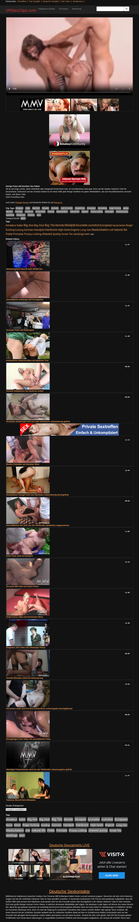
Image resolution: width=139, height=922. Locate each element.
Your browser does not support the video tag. (69, 56)
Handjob (18, 211)
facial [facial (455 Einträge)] (116, 225)
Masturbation (62, 211)
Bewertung (76, 9)
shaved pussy (122, 211)
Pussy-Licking (96, 211)
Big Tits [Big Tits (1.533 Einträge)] (50, 225)
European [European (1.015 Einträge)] (106, 225)
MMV (23, 218)
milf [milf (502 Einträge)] (111, 229)
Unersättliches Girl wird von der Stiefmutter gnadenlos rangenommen (37, 525)
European (91, 208)
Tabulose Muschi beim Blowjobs (20, 800)
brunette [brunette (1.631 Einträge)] (82, 225)
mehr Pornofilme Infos (15, 197)
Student (31, 215)
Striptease (21, 215)
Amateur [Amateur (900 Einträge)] (11, 225)
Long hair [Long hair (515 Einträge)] (85, 229)
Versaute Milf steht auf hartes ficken (22, 586)
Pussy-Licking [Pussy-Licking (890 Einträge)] (33, 233)
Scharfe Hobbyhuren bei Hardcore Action (24, 391)
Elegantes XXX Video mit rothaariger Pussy (25, 647)
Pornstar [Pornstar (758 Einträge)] (18, 233)
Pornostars (63, 9)
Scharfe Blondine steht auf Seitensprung (24, 678)
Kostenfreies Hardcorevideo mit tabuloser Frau (27, 360)
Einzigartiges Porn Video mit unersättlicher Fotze (28, 739)
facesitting (102, 208)
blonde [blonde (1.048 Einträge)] (59, 225)
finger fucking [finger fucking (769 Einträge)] (31, 824)
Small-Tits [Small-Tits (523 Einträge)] (67, 234)
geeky (125, 208)
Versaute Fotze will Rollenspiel (20, 330)
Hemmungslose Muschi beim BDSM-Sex (24, 269)
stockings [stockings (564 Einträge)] (78, 233)
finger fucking (115, 208)
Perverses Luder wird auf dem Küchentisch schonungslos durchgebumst (39, 708)
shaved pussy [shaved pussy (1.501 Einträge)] (51, 234)
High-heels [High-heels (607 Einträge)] (64, 229)
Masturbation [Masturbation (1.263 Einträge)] (100, 229)
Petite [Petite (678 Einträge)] (9, 233)
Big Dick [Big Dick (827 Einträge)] (39, 225)
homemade (40, 211)
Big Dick (36, 208)
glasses (9, 211)
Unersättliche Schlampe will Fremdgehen (24, 299)
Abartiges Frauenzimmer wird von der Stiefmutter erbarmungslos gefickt (39, 769)
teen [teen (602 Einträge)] (87, 233)
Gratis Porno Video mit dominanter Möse (24, 617)
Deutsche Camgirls (51, 1)
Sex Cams (65, 1)
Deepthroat (80, 208)
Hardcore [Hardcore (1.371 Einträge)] (51, 229)
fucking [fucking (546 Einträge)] (19, 229)
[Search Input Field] (110, 9)
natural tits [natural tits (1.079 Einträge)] (120, 229)
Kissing (51, 211)
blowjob (45, 208)
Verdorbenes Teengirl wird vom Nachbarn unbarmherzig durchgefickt (37, 495)
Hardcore (29, 211)
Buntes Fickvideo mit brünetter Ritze (22, 464)
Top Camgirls (34, 1)
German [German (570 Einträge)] (28, 229)
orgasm (85, 211)
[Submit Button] (126, 9)
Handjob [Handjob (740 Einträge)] (39, 229)
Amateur (19, 208)
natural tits (74, 211)
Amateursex (78, 1)
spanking (10, 215)
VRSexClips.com (21, 10)
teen (39, 215)
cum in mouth (66, 208)
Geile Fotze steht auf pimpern (19, 556)
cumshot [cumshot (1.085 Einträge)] (93, 225)
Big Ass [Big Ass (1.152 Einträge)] (28, 225)
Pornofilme (21, 1)
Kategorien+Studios (46, 9)
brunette (54, 208)
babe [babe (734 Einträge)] (20, 225)
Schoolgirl (109, 211)
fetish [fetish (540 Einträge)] (122, 225)
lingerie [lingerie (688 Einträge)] (75, 229)
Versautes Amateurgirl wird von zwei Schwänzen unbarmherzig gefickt (38, 421)
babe (28, 208)
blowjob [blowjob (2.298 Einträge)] (70, 225)
